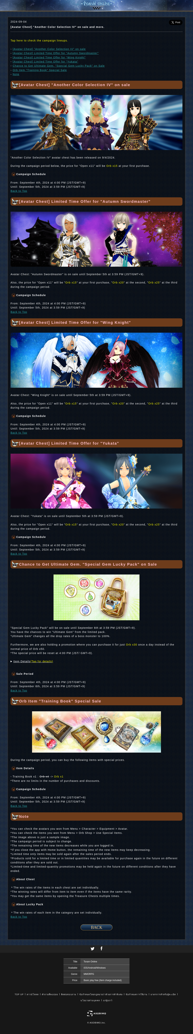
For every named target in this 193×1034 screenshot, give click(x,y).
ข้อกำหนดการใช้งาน (136, 994)
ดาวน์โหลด (33, 994)
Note (16, 74)
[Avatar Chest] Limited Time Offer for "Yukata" (45, 61)
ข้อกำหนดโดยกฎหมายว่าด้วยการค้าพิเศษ (101, 994)
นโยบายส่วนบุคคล (90, 1000)
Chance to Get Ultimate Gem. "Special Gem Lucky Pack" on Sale (59, 65)
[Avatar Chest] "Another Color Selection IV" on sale (49, 49)
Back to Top (19, 190)
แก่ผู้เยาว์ (108, 1000)
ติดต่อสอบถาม (68, 994)
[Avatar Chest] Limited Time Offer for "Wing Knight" (49, 57)
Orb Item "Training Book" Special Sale (40, 70)
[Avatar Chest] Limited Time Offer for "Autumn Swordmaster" (56, 53)
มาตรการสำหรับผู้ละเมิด (163, 994)
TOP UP (19, 994)
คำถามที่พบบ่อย (50, 994)
